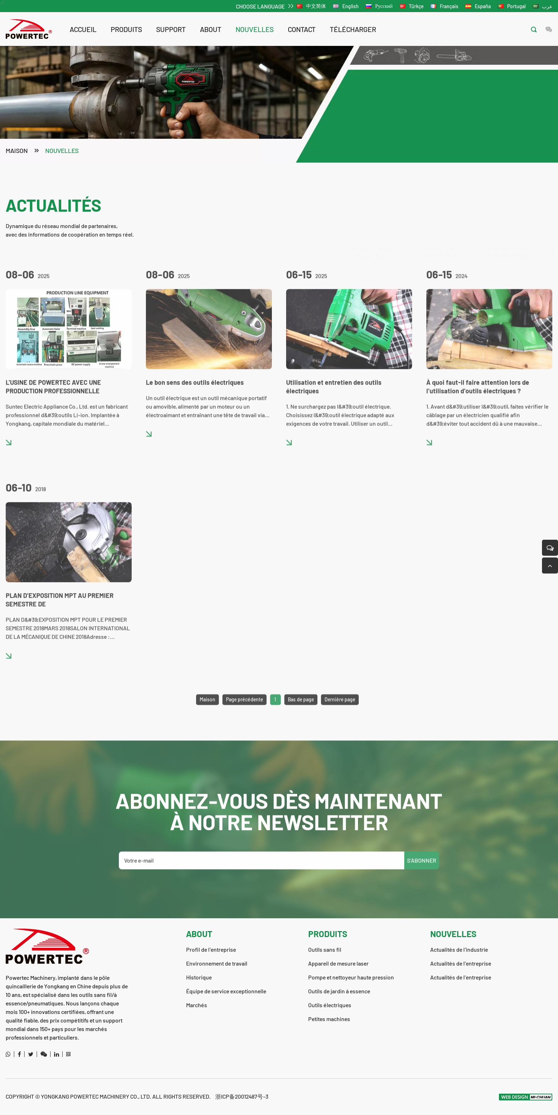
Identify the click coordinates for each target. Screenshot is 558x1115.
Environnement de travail (216, 963)
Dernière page (340, 711)
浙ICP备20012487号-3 (241, 1096)
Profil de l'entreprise (211, 949)
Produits (126, 29)
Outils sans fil (324, 949)
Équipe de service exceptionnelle (226, 991)
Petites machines (329, 1018)
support (171, 29)
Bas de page (301, 711)
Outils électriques (329, 1005)
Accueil (83, 29)
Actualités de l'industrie (371, 217)
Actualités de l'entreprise (441, 217)
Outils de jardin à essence (339, 991)
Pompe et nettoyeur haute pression (351, 977)
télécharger (353, 29)
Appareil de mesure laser (338, 963)
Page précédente (244, 711)
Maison (17, 151)
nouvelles (255, 29)
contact (302, 29)
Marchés (196, 1005)
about (210, 29)
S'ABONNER (421, 872)
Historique (199, 977)
